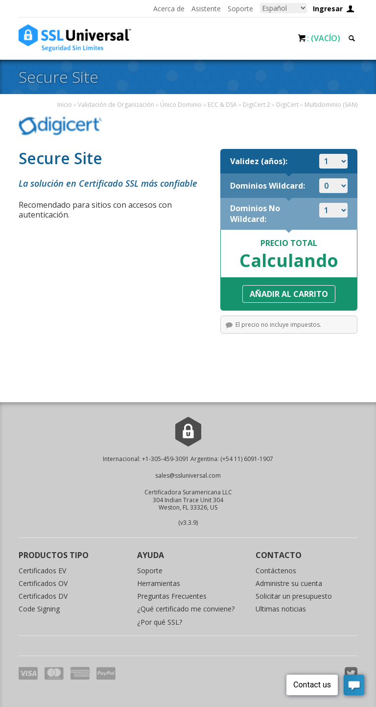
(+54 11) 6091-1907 (246, 459)
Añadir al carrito (289, 294)
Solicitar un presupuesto (294, 596)
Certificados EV (42, 570)
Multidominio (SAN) (331, 104)
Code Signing (39, 608)
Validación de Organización (116, 104)
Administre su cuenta (289, 583)
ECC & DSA (222, 104)
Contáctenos (276, 570)
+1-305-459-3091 (165, 459)
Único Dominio (181, 104)
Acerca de (169, 8)
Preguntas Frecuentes (172, 596)
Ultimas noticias (281, 608)
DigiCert (287, 104)
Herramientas (158, 583)
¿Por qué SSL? (159, 622)
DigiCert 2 (256, 104)
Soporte (240, 8)
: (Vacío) (323, 38)
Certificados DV (43, 596)
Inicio (64, 104)
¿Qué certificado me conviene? (186, 608)
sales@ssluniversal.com (188, 475)
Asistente (206, 8)
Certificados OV (43, 583)
